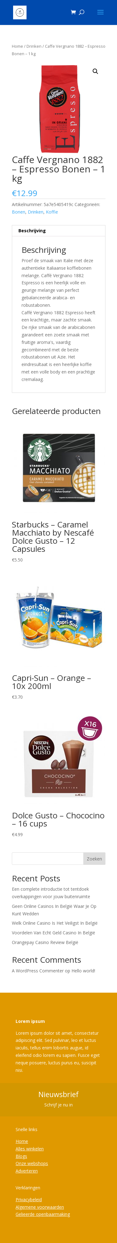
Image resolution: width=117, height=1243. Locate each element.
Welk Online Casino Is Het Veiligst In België (55, 923)
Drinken (34, 46)
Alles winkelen (30, 1149)
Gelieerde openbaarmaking (43, 1214)
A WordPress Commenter (38, 971)
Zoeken (94, 859)
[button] (95, 71)
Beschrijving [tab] (32, 231)
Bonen (18, 212)
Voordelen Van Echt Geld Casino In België (53, 933)
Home (17, 46)
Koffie (52, 212)
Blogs (21, 1156)
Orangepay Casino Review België (45, 942)
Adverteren (27, 1171)
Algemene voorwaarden (40, 1207)
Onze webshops (32, 1163)
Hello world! (83, 971)
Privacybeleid (29, 1199)
